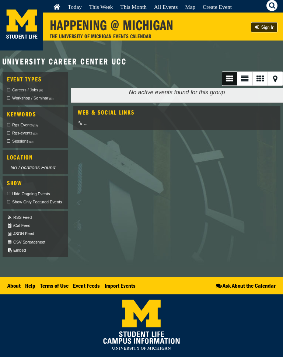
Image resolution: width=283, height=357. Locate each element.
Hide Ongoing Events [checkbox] (31, 194)
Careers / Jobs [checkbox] (27, 90)
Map (190, 7)
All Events (166, 7)
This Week (101, 7)
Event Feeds (86, 285)
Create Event (217, 7)
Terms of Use (54, 285)
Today (75, 7)
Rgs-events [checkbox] (25, 133)
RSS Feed (19, 217)
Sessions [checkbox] (23, 141)
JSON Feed (20, 233)
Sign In (264, 27)
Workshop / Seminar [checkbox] (32, 98)
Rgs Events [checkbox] (25, 125)
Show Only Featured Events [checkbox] (37, 202)
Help (30, 285)
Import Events (120, 285)
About (14, 285)
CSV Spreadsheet (26, 242)
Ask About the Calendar (245, 285)
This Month (133, 7)
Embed (16, 250)
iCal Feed (19, 225)
